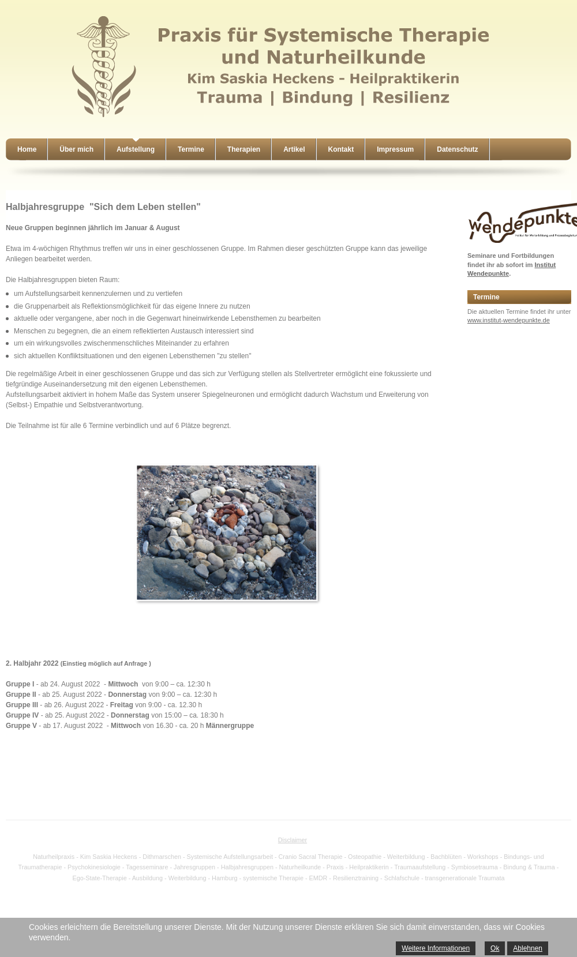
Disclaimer (292, 839)
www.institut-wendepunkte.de (508, 320)
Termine (191, 149)
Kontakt (341, 149)
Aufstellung (136, 149)
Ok (494, 948)
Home (26, 149)
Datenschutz (457, 149)
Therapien (243, 149)
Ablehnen (527, 948)
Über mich (76, 149)
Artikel (294, 149)
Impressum (395, 149)
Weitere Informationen (436, 948)
